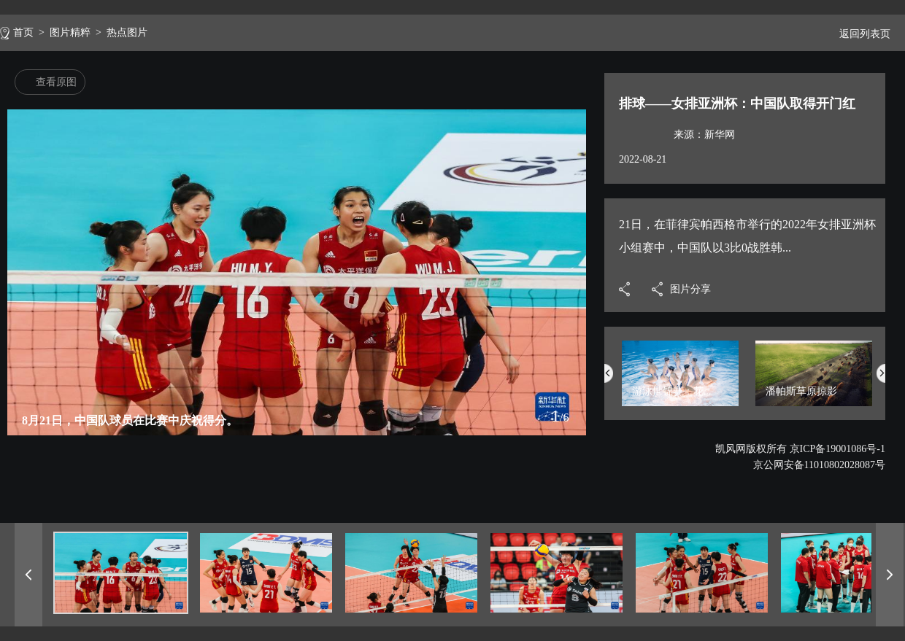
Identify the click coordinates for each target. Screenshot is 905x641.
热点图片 (127, 32)
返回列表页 (859, 33)
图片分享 (690, 289)
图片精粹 (70, 32)
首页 (23, 32)
